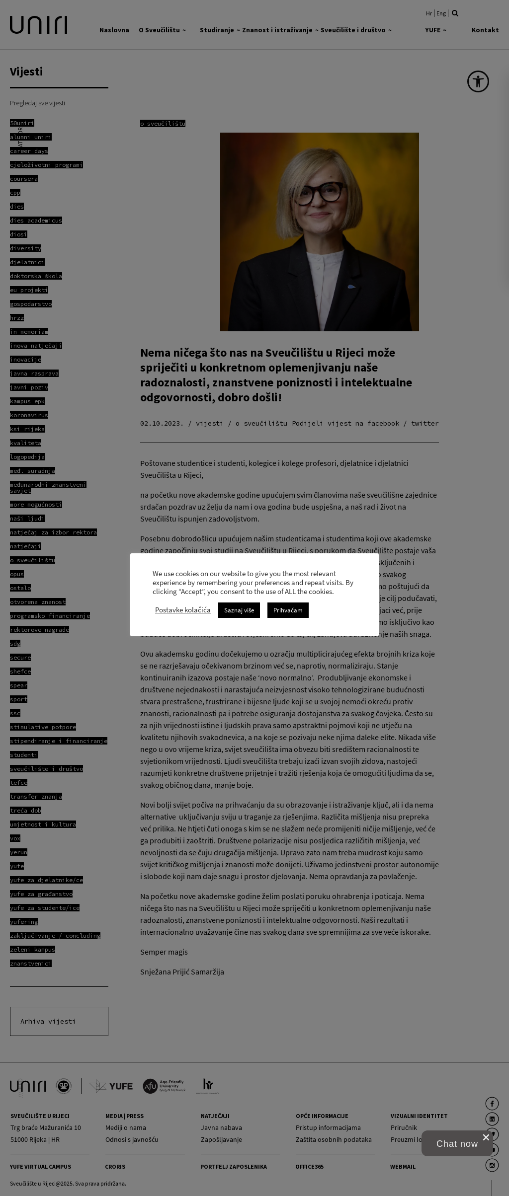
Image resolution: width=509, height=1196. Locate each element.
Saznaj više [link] (239, 610)
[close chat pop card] (486, 1137)
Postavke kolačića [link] (183, 609)
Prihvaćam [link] (288, 610)
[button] (457, 1143)
